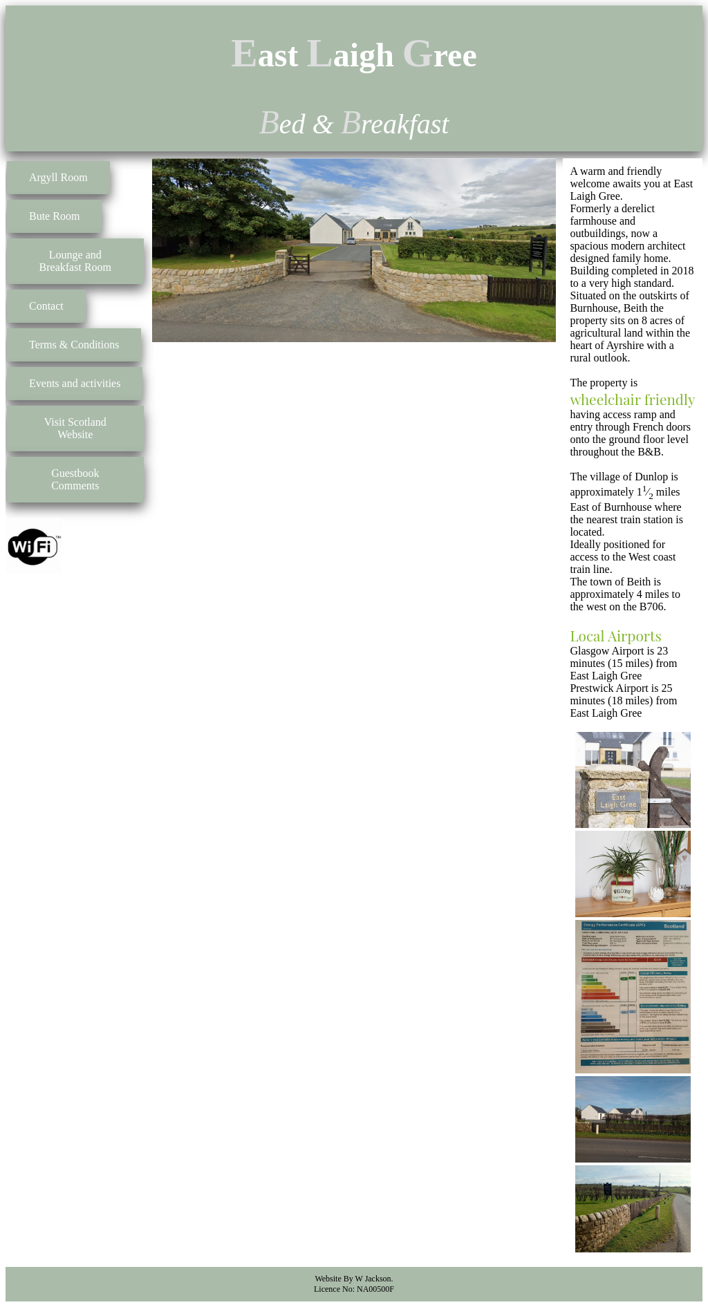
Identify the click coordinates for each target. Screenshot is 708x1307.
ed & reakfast (354, 124)
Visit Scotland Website (75, 428)
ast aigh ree (353, 55)
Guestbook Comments (75, 479)
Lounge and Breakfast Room (75, 261)
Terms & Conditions (74, 344)
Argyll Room (58, 177)
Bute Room (54, 216)
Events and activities (74, 383)
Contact (46, 306)
